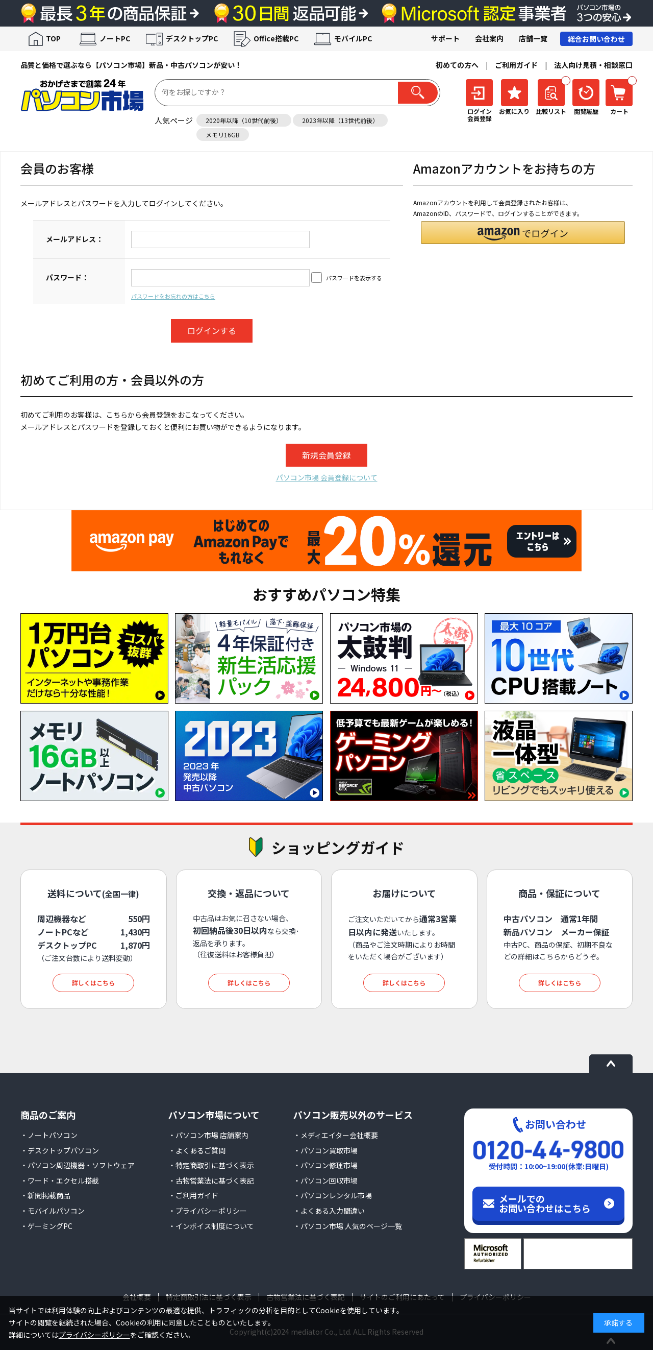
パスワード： (67, 277)
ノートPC (114, 38)
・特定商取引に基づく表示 (211, 1165)
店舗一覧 (533, 38)
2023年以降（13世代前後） (340, 120)
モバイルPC (353, 38)
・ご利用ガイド (193, 1195)
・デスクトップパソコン (59, 1150)
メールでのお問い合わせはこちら (545, 1203)
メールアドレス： (74, 239)
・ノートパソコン (49, 1135)
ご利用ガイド (516, 65)
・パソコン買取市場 (325, 1150)
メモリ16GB (223, 134)
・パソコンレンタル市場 (332, 1195)
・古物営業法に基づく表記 (211, 1180)
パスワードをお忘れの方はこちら (173, 296)
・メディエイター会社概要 (335, 1135)
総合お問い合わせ (596, 39)
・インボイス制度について (211, 1226)
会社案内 (489, 38)
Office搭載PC (276, 38)
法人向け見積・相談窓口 (593, 65)
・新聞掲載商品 (45, 1195)
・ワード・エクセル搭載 (59, 1180)
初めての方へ (457, 65)
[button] (523, 232)
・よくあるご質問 (196, 1150)
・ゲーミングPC (46, 1226)
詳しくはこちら (93, 982)
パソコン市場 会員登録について (327, 477)
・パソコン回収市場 (325, 1180)
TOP (53, 38)
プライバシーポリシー (94, 1335)
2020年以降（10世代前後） (244, 120)
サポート (445, 38)
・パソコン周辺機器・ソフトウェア (77, 1165)
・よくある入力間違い (329, 1211)
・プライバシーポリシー (207, 1211)
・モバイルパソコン (52, 1211)
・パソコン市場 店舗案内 (208, 1135)
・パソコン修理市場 (325, 1165)
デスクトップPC (192, 38)
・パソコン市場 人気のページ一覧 (347, 1226)
